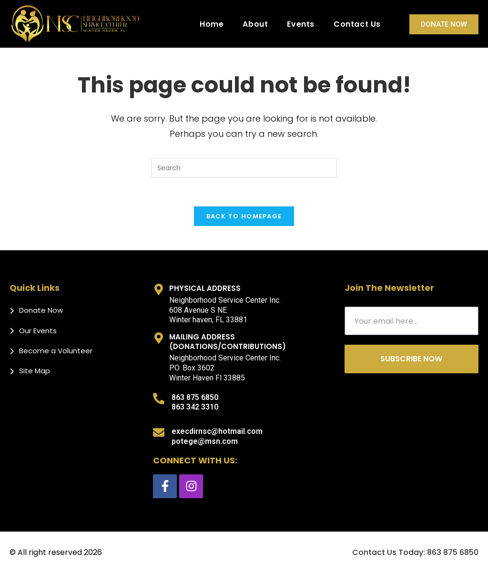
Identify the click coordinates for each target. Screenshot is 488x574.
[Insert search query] (244, 167)
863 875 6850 (195, 397)
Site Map (34, 371)
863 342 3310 (195, 406)
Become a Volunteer (55, 351)
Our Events (38, 331)
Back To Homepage (244, 216)
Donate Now (444, 24)
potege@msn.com (205, 441)
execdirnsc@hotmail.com (217, 431)
